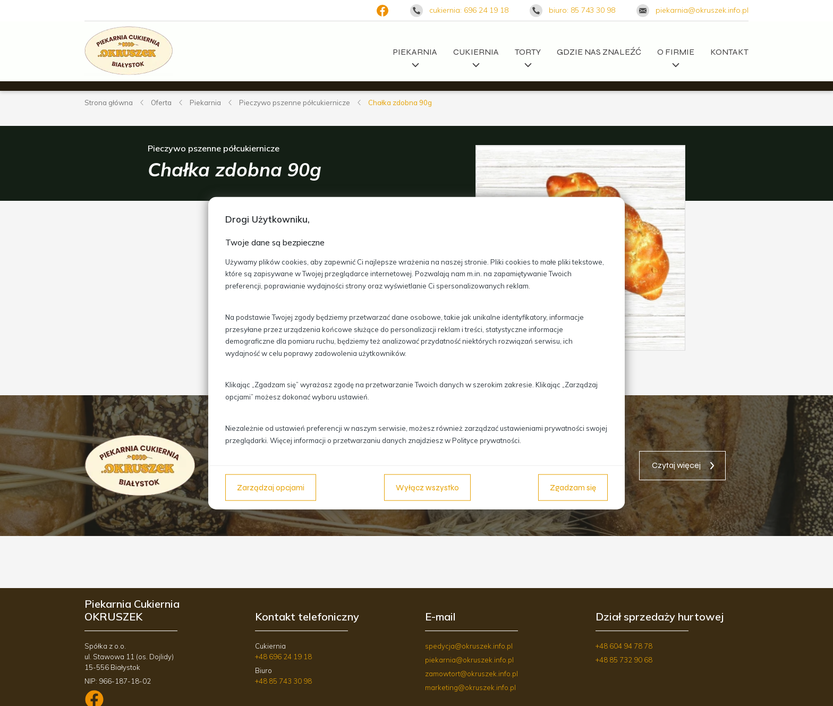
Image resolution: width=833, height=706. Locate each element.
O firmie (675, 54)
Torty (528, 54)
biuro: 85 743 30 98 (582, 10)
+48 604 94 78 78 (624, 646)
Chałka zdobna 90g (400, 102)
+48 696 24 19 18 (283, 656)
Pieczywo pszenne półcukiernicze (294, 102)
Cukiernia (476, 54)
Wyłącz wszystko (427, 487)
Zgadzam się (573, 487)
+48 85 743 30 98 (283, 681)
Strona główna (108, 102)
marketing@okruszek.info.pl (470, 687)
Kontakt (729, 52)
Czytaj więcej (676, 465)
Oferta (161, 102)
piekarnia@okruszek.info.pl (702, 10)
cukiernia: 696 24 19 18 (468, 10)
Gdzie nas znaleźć (599, 52)
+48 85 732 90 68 (624, 660)
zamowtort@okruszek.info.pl (471, 673)
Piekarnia (415, 54)
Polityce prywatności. (486, 440)
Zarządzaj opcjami (270, 487)
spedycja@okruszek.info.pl (469, 646)
